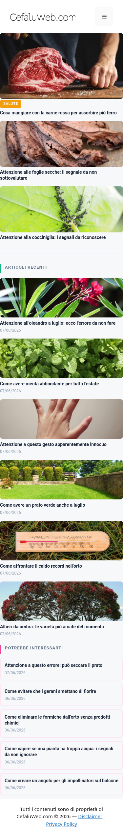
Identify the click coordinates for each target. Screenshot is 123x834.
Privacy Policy (61, 823)
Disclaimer (90, 816)
